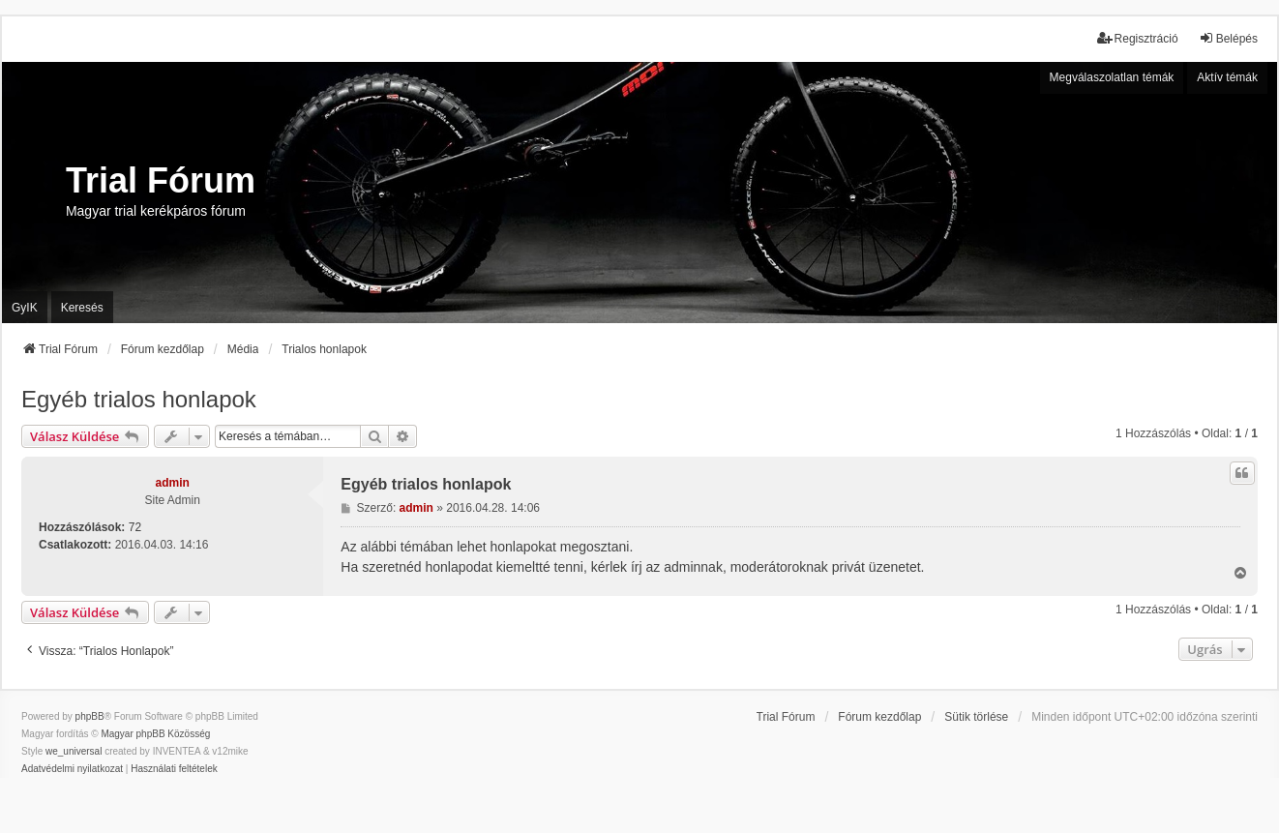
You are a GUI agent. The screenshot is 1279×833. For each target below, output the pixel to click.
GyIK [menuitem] (25, 307)
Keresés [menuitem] (82, 307)
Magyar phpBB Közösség (155, 734)
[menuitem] (72, 769)
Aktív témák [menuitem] (1227, 77)
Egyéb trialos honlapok (138, 399)
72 (135, 527)
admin (173, 483)
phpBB (89, 716)
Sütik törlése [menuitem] (976, 717)
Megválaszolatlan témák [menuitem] (1112, 77)
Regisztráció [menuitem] (1137, 38)
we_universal (73, 751)
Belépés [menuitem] (1228, 38)
